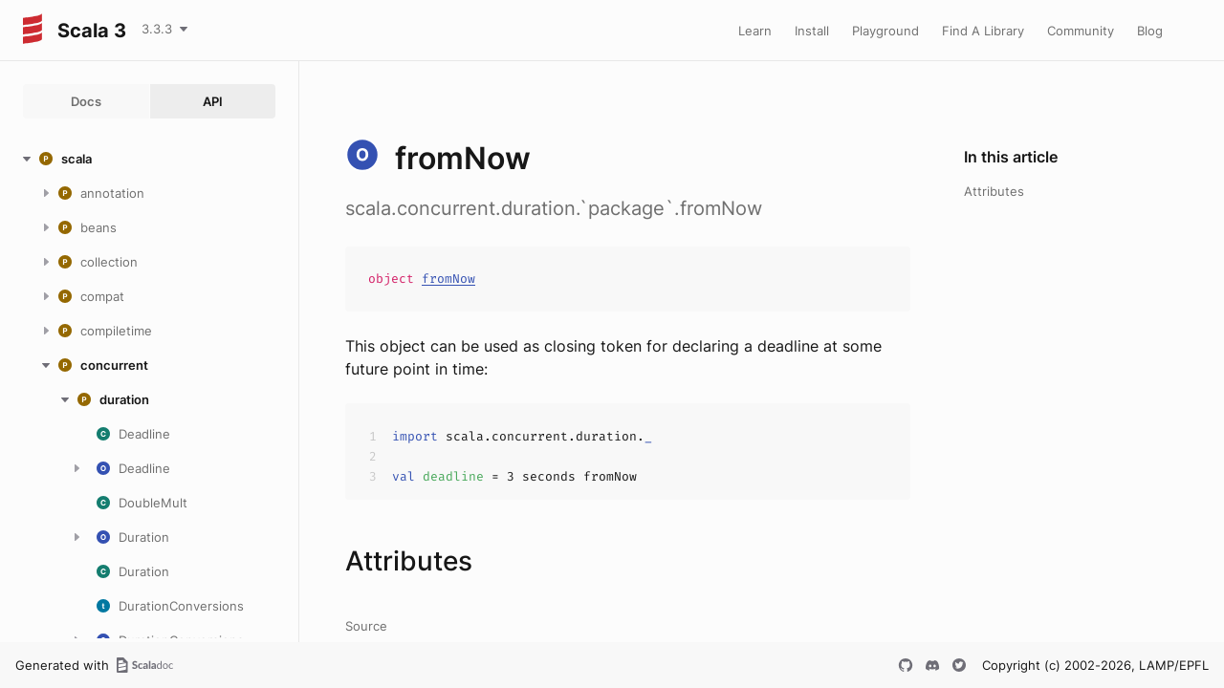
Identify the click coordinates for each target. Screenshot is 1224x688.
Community (1080, 30)
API (213, 101)
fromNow (448, 278)
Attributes (994, 191)
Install (812, 30)
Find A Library (983, 30)
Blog (1150, 30)
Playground (885, 30)
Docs (86, 101)
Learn (755, 30)
